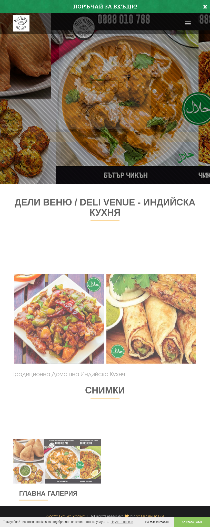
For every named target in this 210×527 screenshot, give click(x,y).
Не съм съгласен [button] (157, 521)
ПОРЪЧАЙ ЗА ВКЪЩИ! (105, 6)
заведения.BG (150, 516)
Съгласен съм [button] (192, 521)
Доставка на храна (65, 516)
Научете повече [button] (122, 522)
